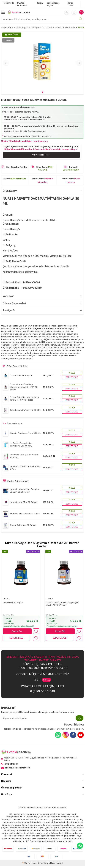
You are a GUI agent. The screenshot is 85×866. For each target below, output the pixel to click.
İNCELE (46, 680)
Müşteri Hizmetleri (22, 4)
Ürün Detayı (10, 190)
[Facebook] (73, 735)
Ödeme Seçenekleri (14, 303)
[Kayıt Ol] (79, 718)
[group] (42, 63)
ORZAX (6, 598)
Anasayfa (6, 27)
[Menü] (3, 12)
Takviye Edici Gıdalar (41, 27)
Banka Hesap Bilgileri (53, 4)
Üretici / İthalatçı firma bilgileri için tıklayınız (24, 141)
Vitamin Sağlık (21, 27)
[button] (42, 92)
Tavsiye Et (9, 310)
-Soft (25, 863)
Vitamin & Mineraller (65, 27)
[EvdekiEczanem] (19, 12)
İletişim (40, 3)
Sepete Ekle (17, 631)
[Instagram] (65, 735)
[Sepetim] (81, 12)
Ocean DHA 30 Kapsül (13, 602)
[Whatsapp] (58, 735)
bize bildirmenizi (40, 838)
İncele (72, 373)
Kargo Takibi (70, 4)
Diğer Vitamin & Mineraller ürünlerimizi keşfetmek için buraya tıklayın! (41, 149)
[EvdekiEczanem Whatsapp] (80, 846)
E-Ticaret (33, 863)
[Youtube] (80, 735)
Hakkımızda (8, 3)
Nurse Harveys (18, 178)
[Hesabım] (66, 12)
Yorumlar (8, 296)
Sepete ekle (72, 377)
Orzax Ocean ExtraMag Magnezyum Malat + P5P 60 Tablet (62, 603)
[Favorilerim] (74, 12)
